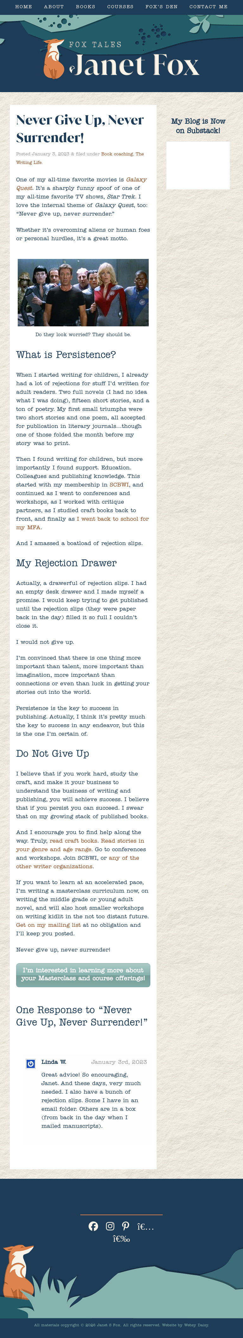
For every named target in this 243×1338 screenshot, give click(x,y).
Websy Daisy (196, 1326)
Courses (120, 7)
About (54, 7)
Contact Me (209, 7)
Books (86, 7)
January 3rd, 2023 (119, 1063)
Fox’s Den (162, 7)
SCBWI (119, 485)
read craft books (73, 842)
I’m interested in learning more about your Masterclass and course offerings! (83, 975)
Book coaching (117, 154)
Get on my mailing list (48, 926)
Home (23, 7)
